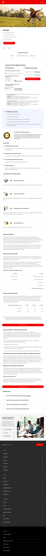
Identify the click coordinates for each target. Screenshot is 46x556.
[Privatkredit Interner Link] (23, 453)
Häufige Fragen (33, 55)
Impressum (5, 531)
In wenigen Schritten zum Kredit (22, 55)
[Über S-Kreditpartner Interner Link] (23, 502)
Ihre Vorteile (12, 55)
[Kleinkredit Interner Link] (23, 466)
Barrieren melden (6, 547)
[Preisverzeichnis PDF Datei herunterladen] (23, 518)
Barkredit (9, 48)
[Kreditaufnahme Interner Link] (23, 484)
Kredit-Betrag (7, 78)
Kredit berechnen (9, 43)
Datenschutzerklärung (7, 534)
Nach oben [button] (40, 444)
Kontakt (4, 537)
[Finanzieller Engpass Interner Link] (23, 522)
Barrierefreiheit (6, 544)
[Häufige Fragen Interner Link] (23, 494)
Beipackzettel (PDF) (6, 550)
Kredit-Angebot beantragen (32, 78)
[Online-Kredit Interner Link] (23, 463)
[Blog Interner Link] (23, 515)
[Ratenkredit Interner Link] (23, 457)
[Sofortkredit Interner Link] (23, 470)
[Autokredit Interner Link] (23, 460)
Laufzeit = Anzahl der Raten (9, 87)
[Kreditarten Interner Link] (23, 481)
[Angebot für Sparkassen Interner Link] (23, 509)
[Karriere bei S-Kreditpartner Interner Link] (23, 505)
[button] (42, 2)
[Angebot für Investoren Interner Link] (23, 512)
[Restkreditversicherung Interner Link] (23, 488)
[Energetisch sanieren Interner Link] (23, 491)
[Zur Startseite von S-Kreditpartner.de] (3, 2)
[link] (9, 432)
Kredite (4, 48)
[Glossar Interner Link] (23, 478)
